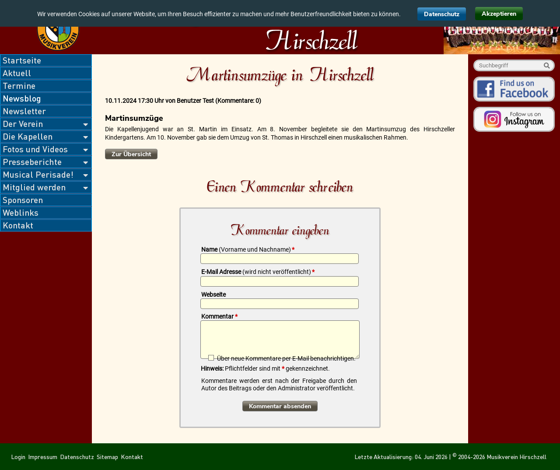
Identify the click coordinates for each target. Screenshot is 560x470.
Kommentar (219, 316)
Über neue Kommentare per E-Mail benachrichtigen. (286, 358)
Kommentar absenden (280, 406)
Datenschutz (441, 14)
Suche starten (546, 65)
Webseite (213, 294)
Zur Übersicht (131, 154)
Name (247, 249)
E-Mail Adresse (258, 271)
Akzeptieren (499, 14)
